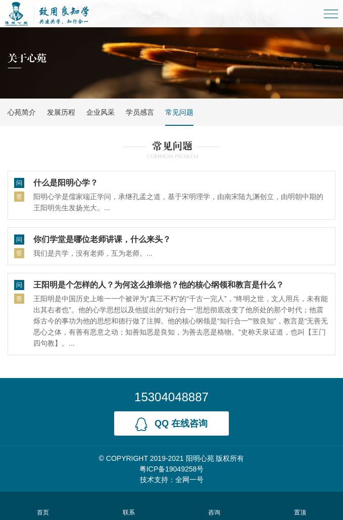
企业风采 (100, 112)
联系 (128, 505)
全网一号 (189, 480)
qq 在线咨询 (171, 424)
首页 (42, 505)
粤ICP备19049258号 (171, 469)
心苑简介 (22, 112)
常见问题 (179, 112)
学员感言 (140, 112)
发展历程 (61, 112)
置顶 (300, 505)
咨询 (214, 505)
